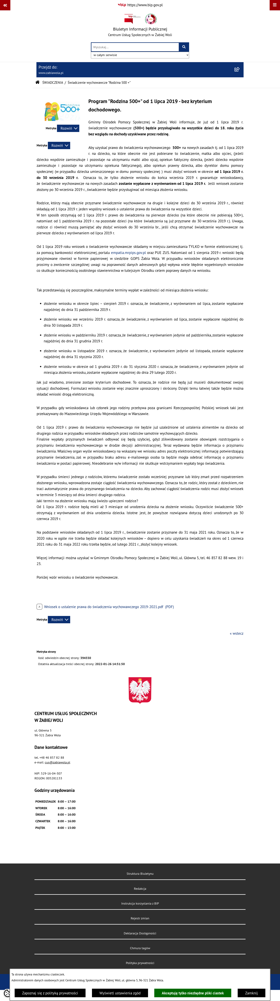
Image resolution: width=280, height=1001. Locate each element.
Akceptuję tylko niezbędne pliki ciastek (193, 993)
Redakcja (140, 889)
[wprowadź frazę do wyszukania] (135, 47)
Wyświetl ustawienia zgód (120, 993)
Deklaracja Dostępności (140, 933)
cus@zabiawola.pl (57, 762)
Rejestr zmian (140, 918)
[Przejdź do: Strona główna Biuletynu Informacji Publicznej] (37, 82)
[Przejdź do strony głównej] (140, 26)
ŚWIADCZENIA (52, 82)
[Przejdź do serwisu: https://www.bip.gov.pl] (140, 5)
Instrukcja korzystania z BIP (140, 903)
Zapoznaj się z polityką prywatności (50, 993)
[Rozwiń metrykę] (68, 128)
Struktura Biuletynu (140, 874)
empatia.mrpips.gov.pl (128, 252)
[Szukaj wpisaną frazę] (184, 47)
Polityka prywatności (140, 963)
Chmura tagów (140, 948)
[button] (62, 119)
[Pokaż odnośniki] (5, 5)
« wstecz (236, 633)
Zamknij (251, 993)
